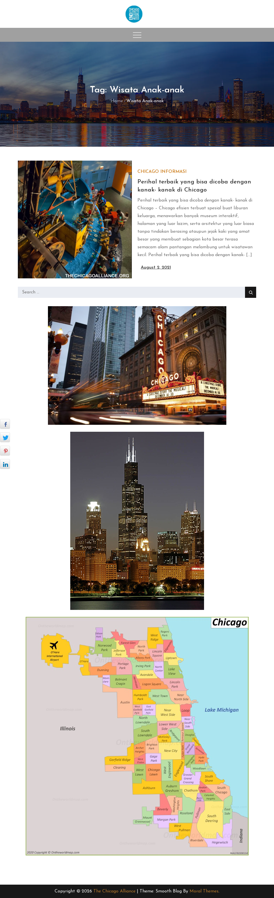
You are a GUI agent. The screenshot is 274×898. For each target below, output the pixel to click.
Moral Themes (204, 891)
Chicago (148, 172)
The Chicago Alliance (114, 891)
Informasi (173, 172)
